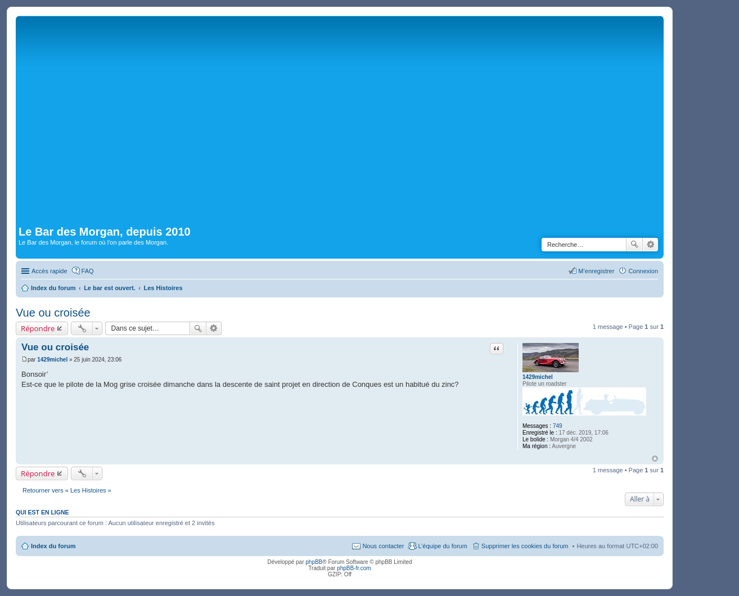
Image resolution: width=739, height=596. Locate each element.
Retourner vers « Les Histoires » (66, 490)
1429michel (537, 377)
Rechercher (634, 244)
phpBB (313, 562)
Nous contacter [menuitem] (383, 546)
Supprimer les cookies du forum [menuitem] (525, 546)
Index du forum (53, 546)
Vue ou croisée (53, 312)
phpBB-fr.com (354, 568)
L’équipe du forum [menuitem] (442, 546)
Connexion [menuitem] (643, 271)
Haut (655, 458)
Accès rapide (49, 271)
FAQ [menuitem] (88, 271)
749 (557, 426)
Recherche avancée (650, 244)
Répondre (38, 328)
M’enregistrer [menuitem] (596, 271)
